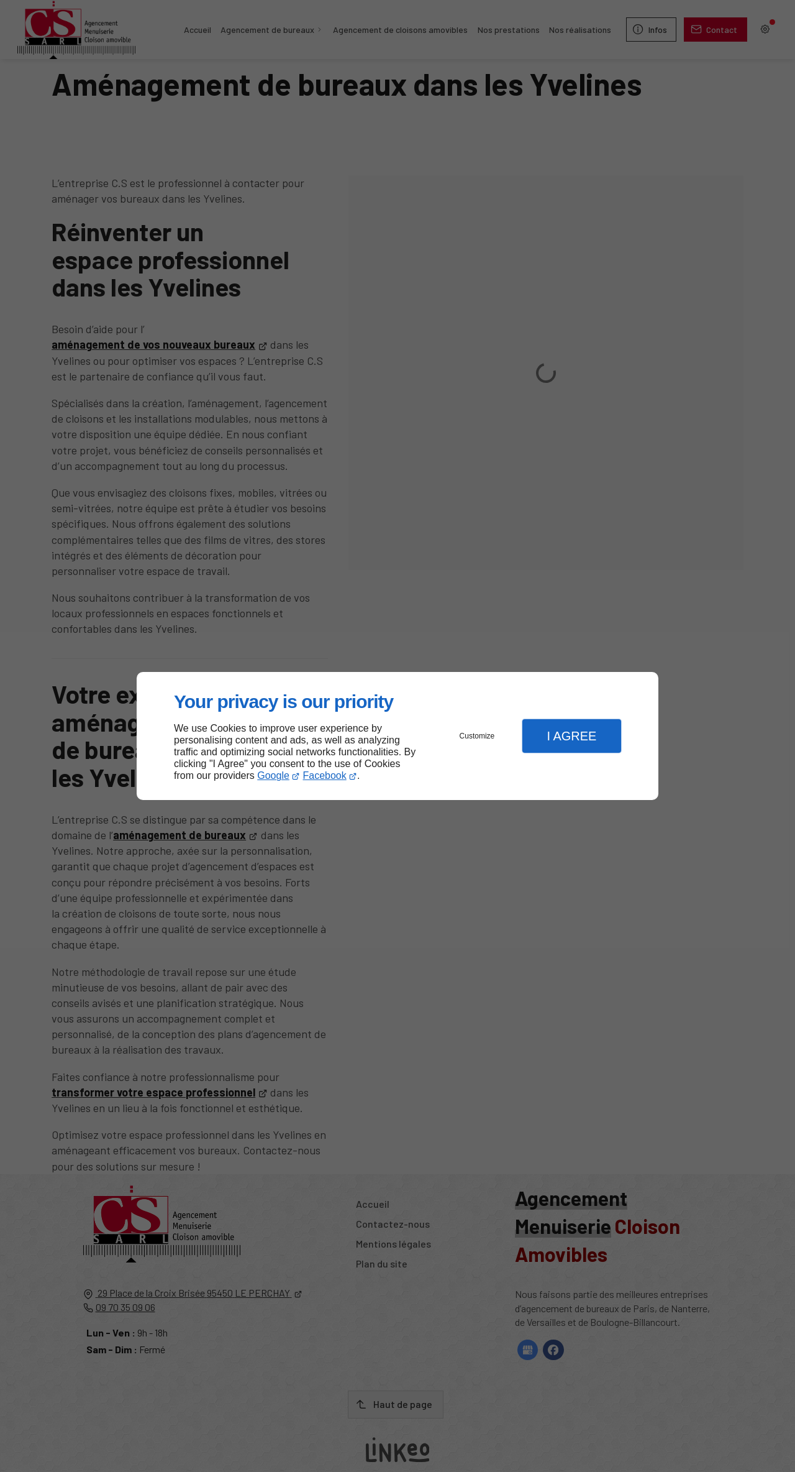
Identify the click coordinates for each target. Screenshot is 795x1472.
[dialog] (397, 736)
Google (273, 775)
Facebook (325, 775)
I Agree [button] (571, 736)
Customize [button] (477, 736)
